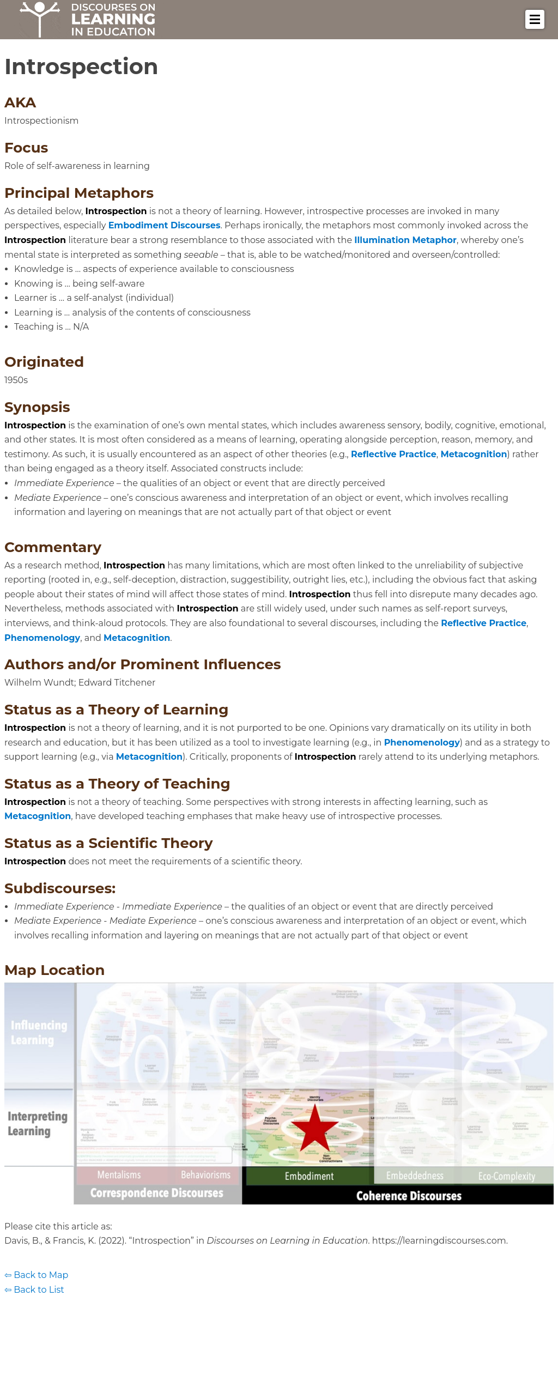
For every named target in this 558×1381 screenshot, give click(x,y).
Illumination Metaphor (405, 240)
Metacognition (473, 454)
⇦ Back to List (34, 1290)
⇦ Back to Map (36, 1275)
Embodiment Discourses (164, 225)
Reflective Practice (393, 454)
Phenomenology (42, 638)
